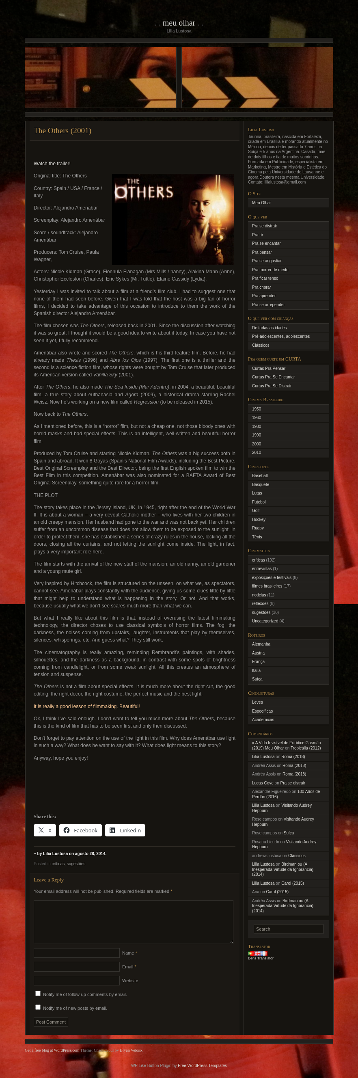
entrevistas (262, 568)
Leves (257, 702)
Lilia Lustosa (263, 756)
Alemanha (261, 644)
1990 (256, 435)
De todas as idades (269, 328)
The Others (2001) (62, 130)
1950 (256, 409)
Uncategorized (265, 621)
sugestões (76, 864)
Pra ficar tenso (265, 278)
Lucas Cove (263, 783)
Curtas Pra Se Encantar (273, 377)
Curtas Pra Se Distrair (271, 386)
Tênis (257, 537)
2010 (256, 452)
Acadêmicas (263, 719)
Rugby (258, 528)
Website (130, 990)
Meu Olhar (179, 22)
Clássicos (261, 345)
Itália (256, 670)
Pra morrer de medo (270, 270)
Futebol (258, 502)
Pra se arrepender (268, 304)
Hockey (258, 519)
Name (129, 962)
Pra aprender (264, 296)
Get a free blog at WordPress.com (52, 1060)
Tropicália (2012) (306, 748)
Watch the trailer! (52, 163)
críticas (58, 864)
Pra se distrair (264, 226)
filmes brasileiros (267, 586)
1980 (256, 426)
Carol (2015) (292, 883)
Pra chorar (261, 287)
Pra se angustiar (267, 261)
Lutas (257, 493)
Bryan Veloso (131, 1060)
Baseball (259, 475)
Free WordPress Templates (202, 1075)
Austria (258, 653)
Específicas (262, 711)
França (258, 661)
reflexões (260, 603)
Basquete (260, 484)
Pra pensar (262, 252)
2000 (256, 444)
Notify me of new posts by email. (75, 1017)
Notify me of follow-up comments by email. (85, 1004)
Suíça (257, 679)
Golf (255, 510)
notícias (259, 595)
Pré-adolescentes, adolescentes (281, 336)
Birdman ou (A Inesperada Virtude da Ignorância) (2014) (282, 869)
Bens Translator (261, 958)
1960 (256, 417)
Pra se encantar (266, 243)
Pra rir (257, 235)
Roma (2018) (293, 756)
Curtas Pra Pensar (268, 368)
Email (129, 976)
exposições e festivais (271, 577)
